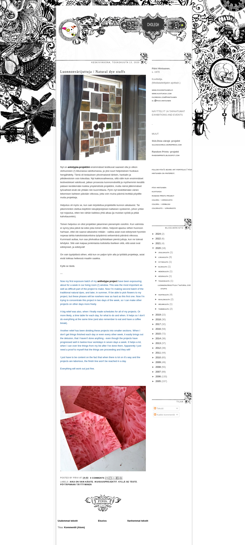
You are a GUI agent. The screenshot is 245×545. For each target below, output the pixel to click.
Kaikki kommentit (164, 414)
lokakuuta (163, 257)
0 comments (97, 478)
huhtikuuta (164, 294)
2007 (159, 371)
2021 (159, 243)
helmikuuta (164, 304)
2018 (159, 319)
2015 (159, 333)
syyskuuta (163, 261)
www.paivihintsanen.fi (162, 90)
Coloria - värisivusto (162, 199)
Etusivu (102, 520)
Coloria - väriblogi (161, 204)
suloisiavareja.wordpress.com (167, 144)
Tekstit (158, 408)
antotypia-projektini (79, 167)
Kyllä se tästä (127, 482)
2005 (159, 381)
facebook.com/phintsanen (164, 97)
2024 (159, 233)
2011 (159, 352)
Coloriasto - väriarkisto (164, 208)
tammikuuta (164, 308)
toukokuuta (164, 280)
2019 (159, 314)
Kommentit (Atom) (74, 527)
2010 (159, 357)
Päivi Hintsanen (159, 187)
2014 (159, 338)
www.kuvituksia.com (162, 93)
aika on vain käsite (81, 482)
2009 (159, 362)
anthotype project (107, 281)
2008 (159, 367)
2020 (159, 248)
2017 (159, 324)
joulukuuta (164, 252)
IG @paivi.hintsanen (161, 100)
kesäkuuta (163, 276)
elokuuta (163, 266)
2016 (159, 329)
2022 (159, 238)
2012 (159, 348)
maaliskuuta (164, 299)
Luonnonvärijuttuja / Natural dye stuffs (93, 72)
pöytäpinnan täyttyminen (76, 485)
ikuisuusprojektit (106, 482)
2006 (159, 376)
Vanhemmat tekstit (137, 520)
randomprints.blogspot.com (166, 155)
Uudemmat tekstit (68, 520)
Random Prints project (163, 195)
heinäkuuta (164, 271)
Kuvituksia (157, 191)
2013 (159, 343)
